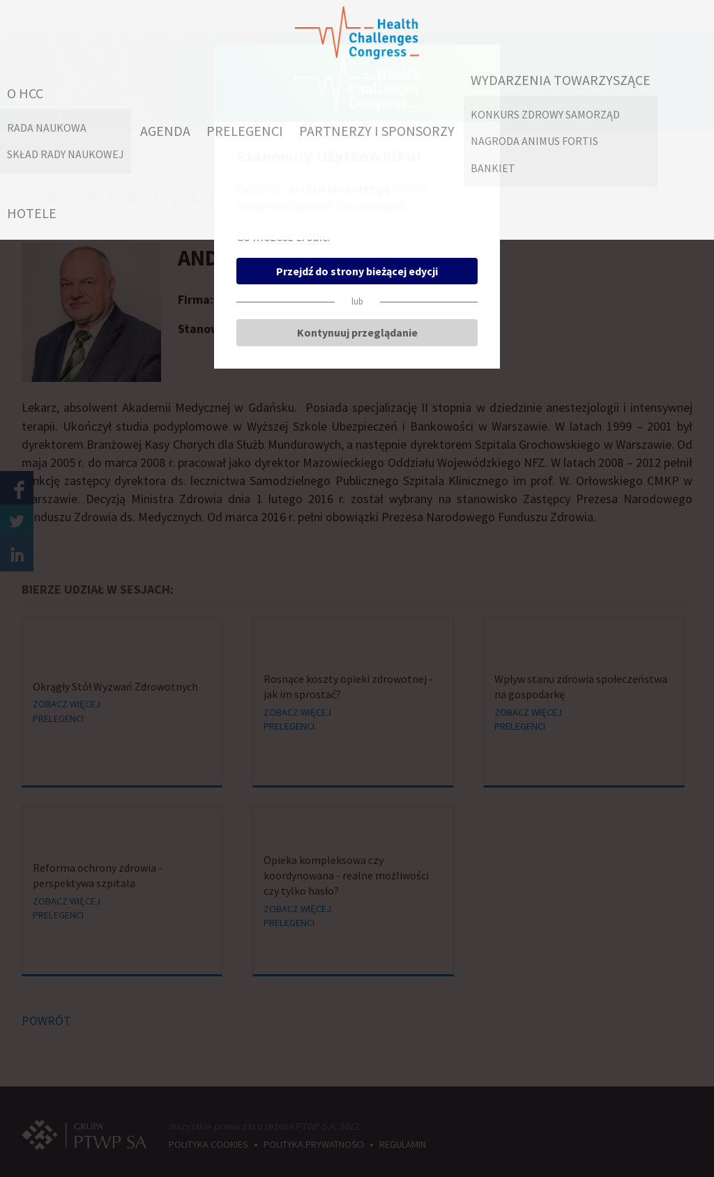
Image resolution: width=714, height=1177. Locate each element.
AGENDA (165, 130)
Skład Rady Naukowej (65, 154)
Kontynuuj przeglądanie (357, 332)
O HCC (25, 93)
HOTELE (31, 213)
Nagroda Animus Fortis (534, 141)
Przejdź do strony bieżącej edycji (357, 271)
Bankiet (493, 168)
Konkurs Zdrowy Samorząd (545, 114)
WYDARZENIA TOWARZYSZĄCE (561, 80)
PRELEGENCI (244, 130)
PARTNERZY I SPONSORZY (377, 130)
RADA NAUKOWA (46, 127)
